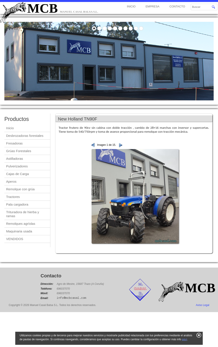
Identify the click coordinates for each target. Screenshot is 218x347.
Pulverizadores (17, 166)
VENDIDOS (14, 239)
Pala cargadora (17, 204)
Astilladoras (14, 158)
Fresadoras (14, 143)
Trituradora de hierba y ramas (22, 214)
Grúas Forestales (18, 151)
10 (141, 28)
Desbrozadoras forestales (24, 135)
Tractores (13, 197)
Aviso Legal (202, 305)
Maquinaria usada (19, 231)
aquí (184, 339)
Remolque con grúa (20, 189)
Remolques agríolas (20, 223)
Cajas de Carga (17, 174)
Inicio (10, 128)
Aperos (11, 181)
